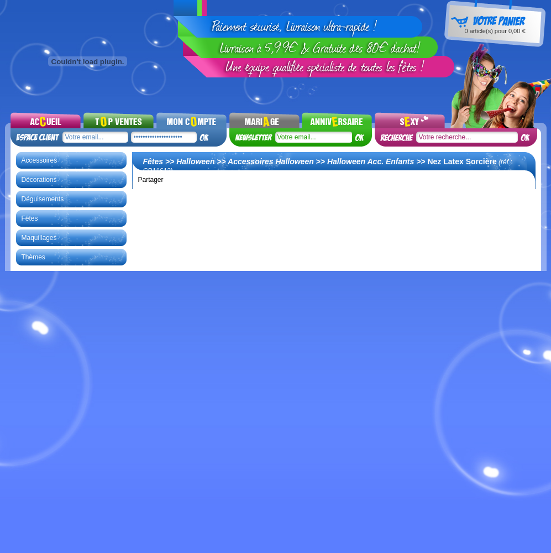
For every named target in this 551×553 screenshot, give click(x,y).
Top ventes (118, 120)
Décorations (39, 180)
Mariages (264, 120)
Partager (151, 180)
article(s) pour (494, 31)
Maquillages (39, 238)
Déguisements (43, 199)
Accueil (46, 120)
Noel (337, 120)
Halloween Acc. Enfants (370, 161)
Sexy (410, 120)
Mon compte (191, 120)
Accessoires (39, 160)
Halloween (195, 161)
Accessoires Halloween (271, 161)
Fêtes (30, 218)
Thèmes (33, 257)
